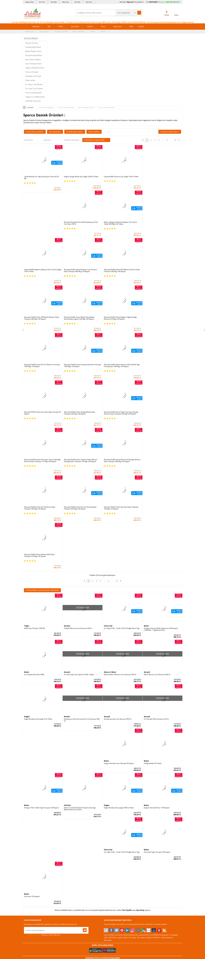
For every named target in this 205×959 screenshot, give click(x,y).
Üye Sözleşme (136, 848)
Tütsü (60, 26)
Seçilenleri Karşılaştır (72, 140)
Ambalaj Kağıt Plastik (33, 47)
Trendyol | (114, 821)
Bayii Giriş (134, 860)
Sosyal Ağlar (28, 880)
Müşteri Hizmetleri (57, 876)
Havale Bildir (135, 868)
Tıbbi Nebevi (108, 848)
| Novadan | (80, 824)
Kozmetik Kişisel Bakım (33, 55)
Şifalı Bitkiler (94, 131)
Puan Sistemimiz (83, 860)
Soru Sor (42, 2)
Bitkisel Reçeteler (110, 864)
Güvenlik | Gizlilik (60, 31)
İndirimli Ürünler (83, 848)
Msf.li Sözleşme (56, 864)
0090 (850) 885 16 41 (165, 860)
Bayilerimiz (28, 864)
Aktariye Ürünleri (31, 43)
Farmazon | (103, 824)
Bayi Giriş (65, 2)
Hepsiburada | (125, 821)
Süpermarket (30, 80)
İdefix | (128, 824)
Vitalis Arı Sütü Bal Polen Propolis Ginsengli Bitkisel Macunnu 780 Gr (80, 668)
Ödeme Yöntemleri (58, 848)
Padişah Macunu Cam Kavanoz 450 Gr (78, 488)
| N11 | (66, 821)
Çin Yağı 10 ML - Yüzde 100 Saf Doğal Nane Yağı (121, 711)
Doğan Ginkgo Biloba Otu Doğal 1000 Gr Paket (81, 177)
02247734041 (153, 2)
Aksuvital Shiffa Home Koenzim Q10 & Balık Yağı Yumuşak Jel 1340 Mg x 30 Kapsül (82, 320)
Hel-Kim (67, 664)
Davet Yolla (81, 872)
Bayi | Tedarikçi (79, 31)
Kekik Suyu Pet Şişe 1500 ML (34, 488)
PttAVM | (97, 821)
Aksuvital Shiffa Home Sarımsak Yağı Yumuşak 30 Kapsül (122, 320)
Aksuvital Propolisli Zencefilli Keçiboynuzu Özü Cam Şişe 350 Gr (161, 177)
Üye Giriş (89, 2)
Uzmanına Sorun (30, 856)
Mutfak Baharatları (74, 131)
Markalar (36, 26)
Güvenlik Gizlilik (56, 868)
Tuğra (26, 485)
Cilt (49, 26)
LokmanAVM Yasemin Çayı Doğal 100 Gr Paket (121, 177)
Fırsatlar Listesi (82, 852)
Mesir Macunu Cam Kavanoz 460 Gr (157, 534)
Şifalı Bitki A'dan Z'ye (33, 101)
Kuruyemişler (55, 131)
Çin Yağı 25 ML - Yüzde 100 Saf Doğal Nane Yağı (121, 488)
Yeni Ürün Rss (109, 884)
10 (175, 140)
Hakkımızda (29, 31)
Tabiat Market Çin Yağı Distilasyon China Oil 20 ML (41, 177)
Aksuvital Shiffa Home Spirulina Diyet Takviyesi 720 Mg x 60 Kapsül (121, 415)
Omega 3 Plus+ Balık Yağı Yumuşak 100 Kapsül (41, 667)
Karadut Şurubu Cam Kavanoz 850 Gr (117, 578)
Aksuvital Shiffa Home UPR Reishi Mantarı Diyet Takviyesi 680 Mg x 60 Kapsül (41, 272)
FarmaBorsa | (92, 824)
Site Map (107, 876)
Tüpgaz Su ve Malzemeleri (35, 97)
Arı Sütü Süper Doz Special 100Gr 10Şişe (79, 534)
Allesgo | (112, 824)
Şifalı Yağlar (108, 856)
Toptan (90, 26)
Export (141, 26)
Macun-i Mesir (110, 531)
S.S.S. (26, 844)
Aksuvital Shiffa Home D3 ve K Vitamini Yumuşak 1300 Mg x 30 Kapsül (162, 272)
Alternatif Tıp (108, 872)
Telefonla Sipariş (30, 872)
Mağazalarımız (29, 868)
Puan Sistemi (44, 31)
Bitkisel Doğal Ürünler (33, 51)
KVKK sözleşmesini (34, 794)
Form (103, 26)
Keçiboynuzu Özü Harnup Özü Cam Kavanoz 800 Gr (82, 579)
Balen (146, 485)
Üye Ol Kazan (82, 844)
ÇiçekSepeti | (87, 821)
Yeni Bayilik (135, 856)
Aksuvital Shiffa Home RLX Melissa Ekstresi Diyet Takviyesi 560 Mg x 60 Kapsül (162, 225)
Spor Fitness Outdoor (33, 59)
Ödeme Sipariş (56, 844)
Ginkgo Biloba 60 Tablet (152, 623)
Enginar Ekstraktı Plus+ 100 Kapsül (156, 667)
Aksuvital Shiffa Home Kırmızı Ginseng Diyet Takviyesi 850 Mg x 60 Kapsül (80, 415)
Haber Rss (107, 880)
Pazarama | (137, 821)
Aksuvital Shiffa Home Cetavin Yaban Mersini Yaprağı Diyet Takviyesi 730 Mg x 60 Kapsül (120, 367)
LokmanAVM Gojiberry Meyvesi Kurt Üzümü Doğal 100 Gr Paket (80, 225)
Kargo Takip (29, 2)
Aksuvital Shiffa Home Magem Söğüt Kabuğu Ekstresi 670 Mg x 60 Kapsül (120, 272)
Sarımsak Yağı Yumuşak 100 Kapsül (157, 711)
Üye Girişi (140, 769)
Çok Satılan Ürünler (84, 868)
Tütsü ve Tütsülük (31, 72)
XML (131, 26)
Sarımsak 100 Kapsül (32, 756)
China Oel (108, 485)
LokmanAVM (102, 953)
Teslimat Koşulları (57, 852)
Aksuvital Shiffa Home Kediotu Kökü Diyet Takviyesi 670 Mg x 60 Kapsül (159, 415)
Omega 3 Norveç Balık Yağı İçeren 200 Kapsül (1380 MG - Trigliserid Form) (161, 488)
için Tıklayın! (166, 850)
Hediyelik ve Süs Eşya (33, 76)
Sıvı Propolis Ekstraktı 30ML (34, 534)
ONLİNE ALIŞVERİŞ (102, 910)
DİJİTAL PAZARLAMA (102, 928)
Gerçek (67, 485)
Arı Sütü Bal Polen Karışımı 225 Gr (156, 578)
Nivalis (67, 576)
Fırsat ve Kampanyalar (33, 93)
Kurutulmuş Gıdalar (35, 131)
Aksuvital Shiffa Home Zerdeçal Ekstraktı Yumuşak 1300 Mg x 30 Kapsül (39, 320)
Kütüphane (108, 844)
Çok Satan (75, 26)
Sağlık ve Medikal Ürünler (34, 68)
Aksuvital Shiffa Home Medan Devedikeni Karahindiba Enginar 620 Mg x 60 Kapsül (79, 272)
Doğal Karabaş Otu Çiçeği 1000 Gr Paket (119, 667)
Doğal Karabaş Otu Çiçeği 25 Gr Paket (38, 578)
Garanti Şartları (56, 860)
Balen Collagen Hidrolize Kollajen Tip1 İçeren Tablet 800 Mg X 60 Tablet (40, 225)
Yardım (92, 31)
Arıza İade (134, 872)
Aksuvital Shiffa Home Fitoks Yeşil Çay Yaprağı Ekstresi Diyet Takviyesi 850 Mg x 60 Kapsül (41, 367)
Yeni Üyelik (127, 769)
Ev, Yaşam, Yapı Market (34, 84)
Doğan (27, 576)
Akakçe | (121, 824)
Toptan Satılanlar (83, 864)
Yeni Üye (77, 2)
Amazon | (105, 821)
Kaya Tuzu (117, 26)
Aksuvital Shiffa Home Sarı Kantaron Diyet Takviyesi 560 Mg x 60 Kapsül (39, 415)
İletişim (103, 31)
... (163, 140)
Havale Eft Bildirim (57, 872)
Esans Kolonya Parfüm (33, 64)
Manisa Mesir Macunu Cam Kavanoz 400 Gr (120, 534)
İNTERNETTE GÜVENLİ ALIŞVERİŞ (102, 919)
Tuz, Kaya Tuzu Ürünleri (34, 88)
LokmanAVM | (75, 821)
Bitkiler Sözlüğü (109, 868)
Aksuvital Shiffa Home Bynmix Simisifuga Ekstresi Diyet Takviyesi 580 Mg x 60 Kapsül (162, 367)
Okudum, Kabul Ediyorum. (42, 794)
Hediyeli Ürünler (83, 856)
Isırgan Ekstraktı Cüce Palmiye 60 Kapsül (119, 623)
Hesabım (134, 864)
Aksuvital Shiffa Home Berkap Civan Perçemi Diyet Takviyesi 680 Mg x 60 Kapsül (120, 225)
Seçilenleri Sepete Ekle (96, 140)
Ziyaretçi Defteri (30, 884)
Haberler (27, 876)
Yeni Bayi (54, 2)
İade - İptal (54, 856)
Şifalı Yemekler (109, 860)
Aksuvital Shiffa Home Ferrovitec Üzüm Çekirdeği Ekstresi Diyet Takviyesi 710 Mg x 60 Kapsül (82, 367)
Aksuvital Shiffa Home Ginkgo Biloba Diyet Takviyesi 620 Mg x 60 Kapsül (159, 320)
